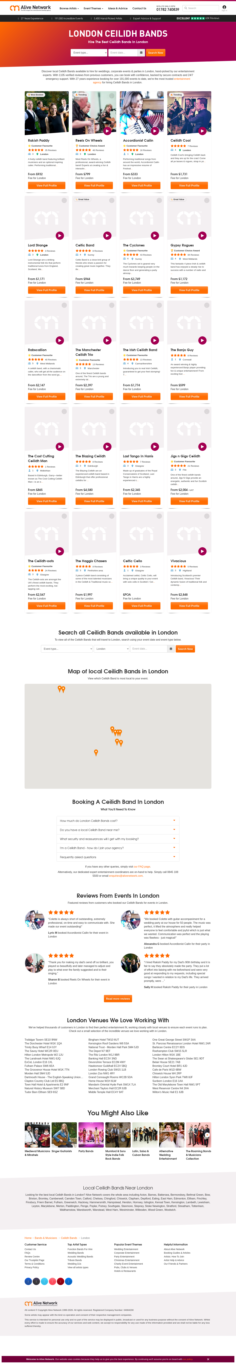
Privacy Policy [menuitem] (32, 1267)
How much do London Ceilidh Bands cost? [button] (118, 821)
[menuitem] (69, 8)
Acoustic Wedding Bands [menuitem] (80, 1256)
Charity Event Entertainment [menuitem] (128, 1263)
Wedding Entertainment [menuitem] (126, 1249)
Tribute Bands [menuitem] (75, 1260)
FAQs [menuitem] (27, 1253)
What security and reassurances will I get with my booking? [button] (118, 839)
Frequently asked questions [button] (118, 857)
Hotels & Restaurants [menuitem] (125, 1271)
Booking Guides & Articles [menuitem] (177, 1253)
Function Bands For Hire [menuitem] (80, 1249)
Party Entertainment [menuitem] (124, 1256)
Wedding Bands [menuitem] (76, 1253)
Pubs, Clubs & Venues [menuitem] (125, 1267)
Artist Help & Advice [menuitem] (174, 1260)
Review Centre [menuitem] (32, 1256)
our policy (187, 1359)
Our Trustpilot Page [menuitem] (34, 1260)
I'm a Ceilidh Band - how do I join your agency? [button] (118, 848)
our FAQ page (142, 866)
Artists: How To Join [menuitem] (174, 1256)
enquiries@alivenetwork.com (126, 875)
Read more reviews (118, 998)
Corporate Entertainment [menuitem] (126, 1253)
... (57, 165)
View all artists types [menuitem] (78, 1267)
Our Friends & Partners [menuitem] (175, 1263)
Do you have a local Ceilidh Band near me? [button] (118, 830)
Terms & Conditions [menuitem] (34, 1263)
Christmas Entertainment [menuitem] (126, 1260)
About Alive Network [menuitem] (174, 1249)
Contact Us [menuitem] (30, 1249)
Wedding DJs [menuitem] (74, 1263)
